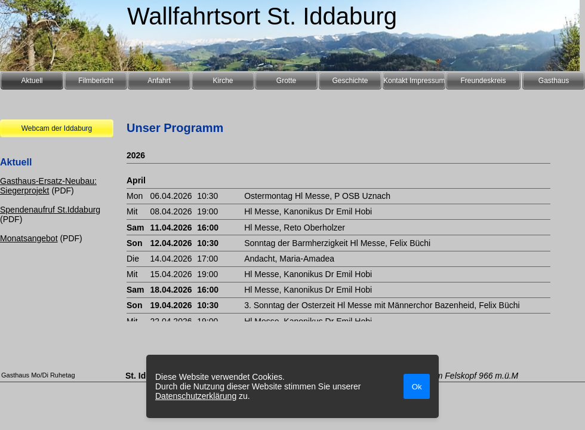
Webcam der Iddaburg (57, 128)
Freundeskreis (483, 80)
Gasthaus (553, 80)
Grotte (286, 80)
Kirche (223, 80)
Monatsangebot (29, 238)
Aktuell (31, 80)
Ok (417, 386)
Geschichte (350, 80)
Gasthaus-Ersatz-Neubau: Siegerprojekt (48, 185)
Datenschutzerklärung (195, 396)
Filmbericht (95, 80)
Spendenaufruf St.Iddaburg (50, 209)
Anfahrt (159, 80)
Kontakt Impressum (414, 80)
